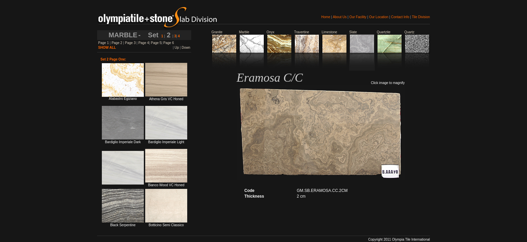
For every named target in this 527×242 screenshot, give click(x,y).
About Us (340, 17)
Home (325, 17)
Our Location (378, 17)
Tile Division (421, 17)
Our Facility (357, 17)
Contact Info (400, 17)
